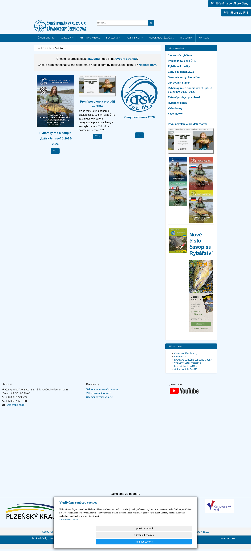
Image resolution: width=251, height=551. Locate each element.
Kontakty (204, 37)
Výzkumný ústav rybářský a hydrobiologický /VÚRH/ (187, 364)
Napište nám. (148, 64)
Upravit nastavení (127, 541)
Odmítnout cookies (153, 541)
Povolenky (113, 37)
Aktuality (67, 37)
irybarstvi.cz (180, 356)
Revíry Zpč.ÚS (135, 37)
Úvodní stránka (46, 37)
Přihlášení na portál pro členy (229, 3)
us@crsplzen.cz (15, 405)
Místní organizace (90, 37)
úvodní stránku (126, 58)
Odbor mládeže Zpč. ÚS (161, 37)
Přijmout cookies (179, 541)
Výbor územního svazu (99, 393)
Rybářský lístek (177, 102)
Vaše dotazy (175, 108)
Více (55, 151)
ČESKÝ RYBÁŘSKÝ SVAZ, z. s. (187, 353)
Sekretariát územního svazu (102, 389)
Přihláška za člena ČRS (182, 61)
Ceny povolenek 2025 (181, 71)
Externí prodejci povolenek (184, 97)
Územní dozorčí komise (99, 397)
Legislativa (186, 37)
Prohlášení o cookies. (68, 533)
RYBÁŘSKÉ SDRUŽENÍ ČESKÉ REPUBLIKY (193, 359)
